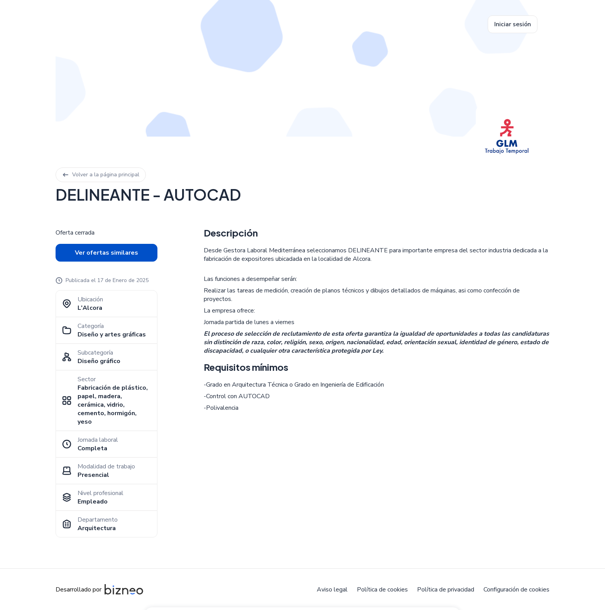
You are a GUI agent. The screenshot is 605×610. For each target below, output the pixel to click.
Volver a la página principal (100, 174)
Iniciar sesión (512, 24)
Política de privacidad (445, 589)
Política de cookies (382, 589)
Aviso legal (332, 589)
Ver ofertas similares (106, 252)
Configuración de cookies (516, 589)
